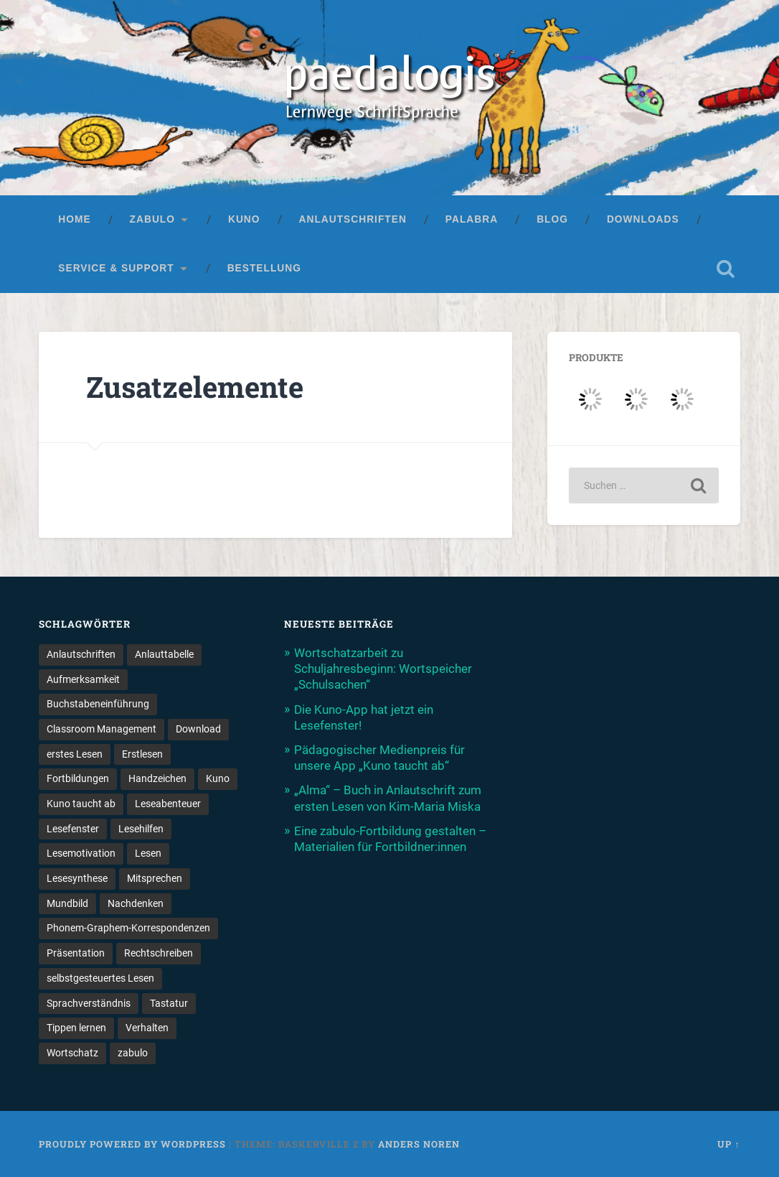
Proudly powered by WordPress (132, 1144)
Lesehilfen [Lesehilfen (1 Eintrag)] (141, 828)
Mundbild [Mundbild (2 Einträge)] (67, 903)
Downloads (643, 219)
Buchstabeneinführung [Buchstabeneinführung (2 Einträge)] (98, 704)
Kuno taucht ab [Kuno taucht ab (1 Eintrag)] (81, 803)
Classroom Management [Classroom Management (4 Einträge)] (101, 729)
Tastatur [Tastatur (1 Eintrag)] (169, 1003)
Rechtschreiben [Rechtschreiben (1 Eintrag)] (158, 953)
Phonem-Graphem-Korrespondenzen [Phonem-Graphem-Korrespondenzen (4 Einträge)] (128, 928)
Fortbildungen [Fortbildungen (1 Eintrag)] (78, 778)
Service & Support (116, 268)
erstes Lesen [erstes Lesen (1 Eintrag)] (75, 754)
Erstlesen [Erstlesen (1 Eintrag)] (142, 754)
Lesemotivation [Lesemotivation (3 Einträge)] (81, 853)
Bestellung (264, 268)
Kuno (244, 219)
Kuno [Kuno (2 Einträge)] (218, 778)
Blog (552, 219)
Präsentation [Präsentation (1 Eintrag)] (76, 953)
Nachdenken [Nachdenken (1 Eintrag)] (136, 903)
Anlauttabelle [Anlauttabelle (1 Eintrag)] (164, 654)
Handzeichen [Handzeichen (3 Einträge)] (157, 778)
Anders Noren (419, 1144)
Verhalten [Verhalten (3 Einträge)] (147, 1027)
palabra (471, 219)
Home (74, 219)
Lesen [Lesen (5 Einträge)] (148, 853)
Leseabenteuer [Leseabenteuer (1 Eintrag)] (168, 803)
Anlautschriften (353, 219)
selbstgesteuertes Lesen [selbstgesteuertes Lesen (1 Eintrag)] (100, 978)
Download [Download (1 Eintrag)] (198, 729)
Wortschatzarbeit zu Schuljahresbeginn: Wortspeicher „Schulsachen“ (383, 669)
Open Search (726, 268)
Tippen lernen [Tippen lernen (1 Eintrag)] (76, 1027)
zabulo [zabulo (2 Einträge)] (133, 1053)
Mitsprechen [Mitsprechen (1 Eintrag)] (154, 878)
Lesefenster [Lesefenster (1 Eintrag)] (73, 828)
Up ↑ (728, 1144)
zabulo (152, 219)
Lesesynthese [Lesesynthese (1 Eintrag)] (77, 878)
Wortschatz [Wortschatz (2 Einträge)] (72, 1053)
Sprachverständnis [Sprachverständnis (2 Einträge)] (89, 1003)
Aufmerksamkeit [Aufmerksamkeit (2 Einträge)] (83, 679)
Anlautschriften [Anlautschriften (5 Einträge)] (81, 654)
